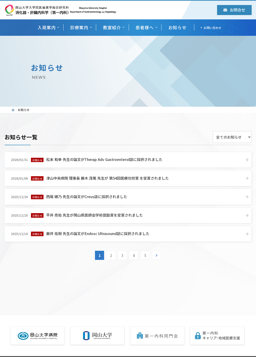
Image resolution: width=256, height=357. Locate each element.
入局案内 (47, 27)
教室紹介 (112, 27)
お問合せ (234, 10)
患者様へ (145, 27)
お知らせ (177, 27)
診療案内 (79, 27)
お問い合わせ (212, 28)
